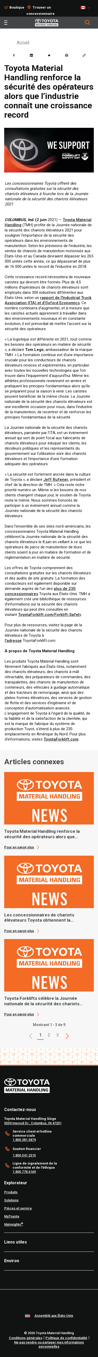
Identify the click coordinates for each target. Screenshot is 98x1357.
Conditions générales (25, 1338)
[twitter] (49, 55)
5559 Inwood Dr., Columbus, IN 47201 (32, 1123)
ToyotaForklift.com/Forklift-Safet (48, 614)
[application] (49, 810)
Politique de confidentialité (66, 1338)
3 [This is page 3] (57, 1035)
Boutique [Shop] (16, 7)
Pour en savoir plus (19, 847)
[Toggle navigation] (5, 22)
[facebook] (14, 55)
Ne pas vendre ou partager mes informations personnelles (49, 1344)
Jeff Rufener (55, 479)
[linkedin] (31, 55)
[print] (66, 55)
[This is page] (67, 1036)
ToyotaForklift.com (61, 739)
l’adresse (13, 640)
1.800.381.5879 (24, 1140)
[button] (31, 1036)
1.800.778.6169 (24, 1172)
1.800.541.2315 (24, 1155)
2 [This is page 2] (49, 1035)
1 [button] (40, 1035)
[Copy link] (84, 55)
